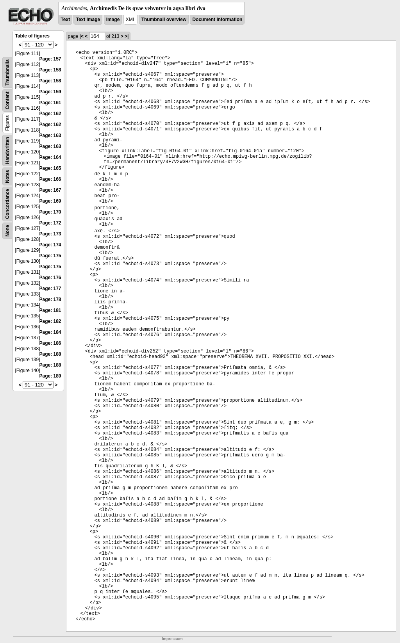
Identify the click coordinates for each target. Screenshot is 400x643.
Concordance (7, 204)
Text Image (88, 19)
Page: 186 (50, 343)
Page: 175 (50, 255)
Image (113, 19)
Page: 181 (50, 310)
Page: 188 (50, 354)
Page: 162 (50, 113)
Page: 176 (50, 277)
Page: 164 (50, 157)
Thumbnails (7, 72)
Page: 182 (50, 321)
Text (65, 19)
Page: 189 (50, 376)
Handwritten (7, 150)
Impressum (172, 639)
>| (127, 36)
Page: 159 (50, 91)
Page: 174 (50, 245)
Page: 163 (50, 135)
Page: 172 (50, 223)
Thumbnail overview (163, 19)
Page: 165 (50, 168)
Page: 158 (50, 70)
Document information (217, 19)
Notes (7, 176)
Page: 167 (50, 190)
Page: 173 (50, 234)
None (7, 231)
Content (7, 100)
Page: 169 (50, 201)
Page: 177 (50, 288)
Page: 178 (50, 299)
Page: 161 (50, 102)
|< (82, 36)
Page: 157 (50, 59)
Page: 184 (50, 332)
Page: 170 (50, 212)
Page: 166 (50, 179)
